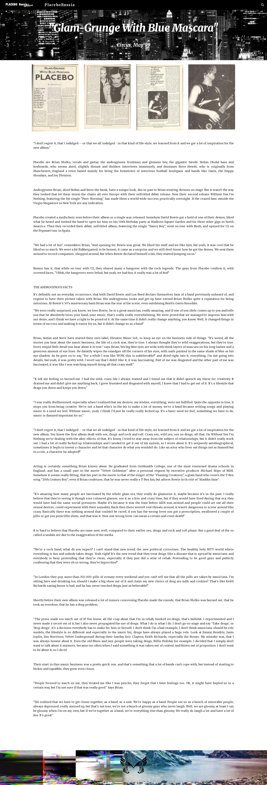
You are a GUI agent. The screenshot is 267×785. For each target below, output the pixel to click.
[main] (133, 35)
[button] (263, 5)
